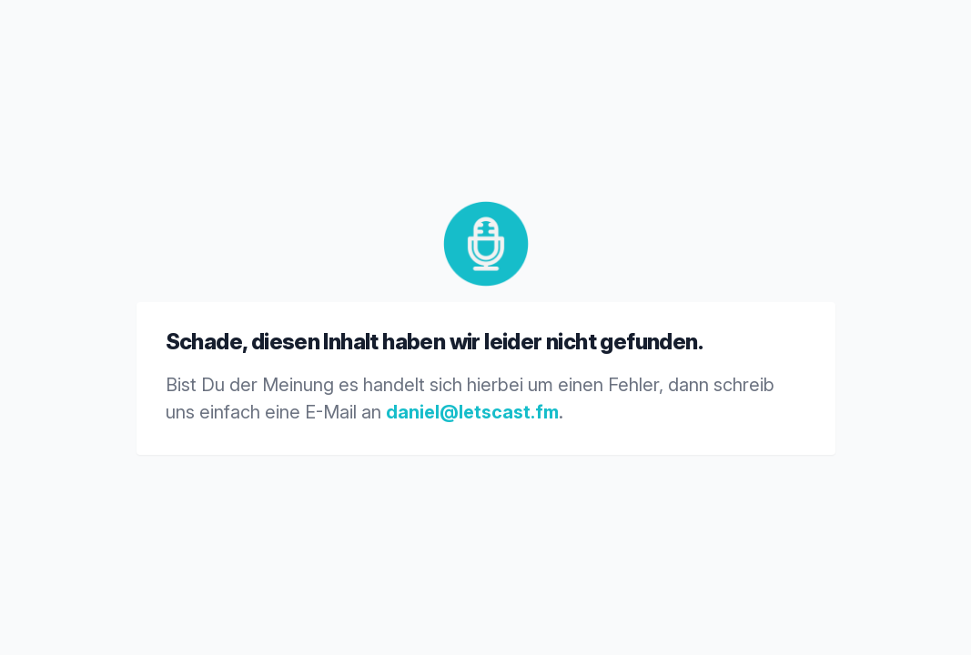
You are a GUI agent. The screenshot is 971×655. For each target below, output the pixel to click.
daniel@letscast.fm (472, 412)
